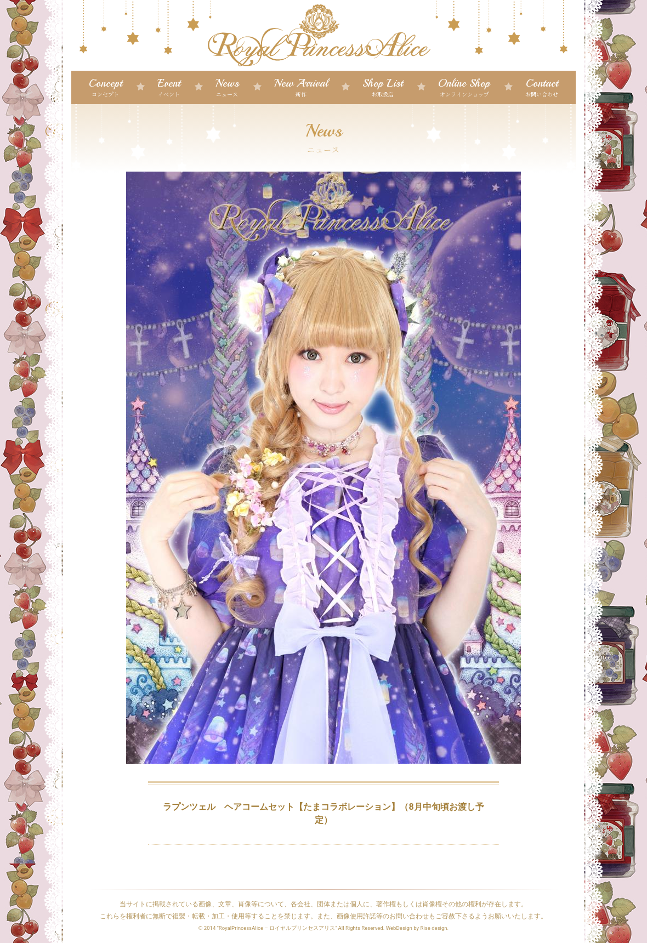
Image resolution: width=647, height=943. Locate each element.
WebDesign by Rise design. (417, 928)
